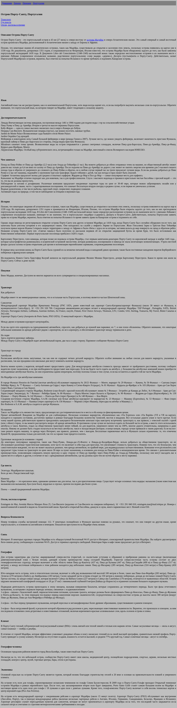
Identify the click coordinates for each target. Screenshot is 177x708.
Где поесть (6, 22)
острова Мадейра (95, 40)
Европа (17, 3)
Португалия (38, 3)
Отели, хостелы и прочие (13, 25)
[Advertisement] (68, 81)
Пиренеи (27, 3)
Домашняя (7, 3)
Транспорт (6, 19)
